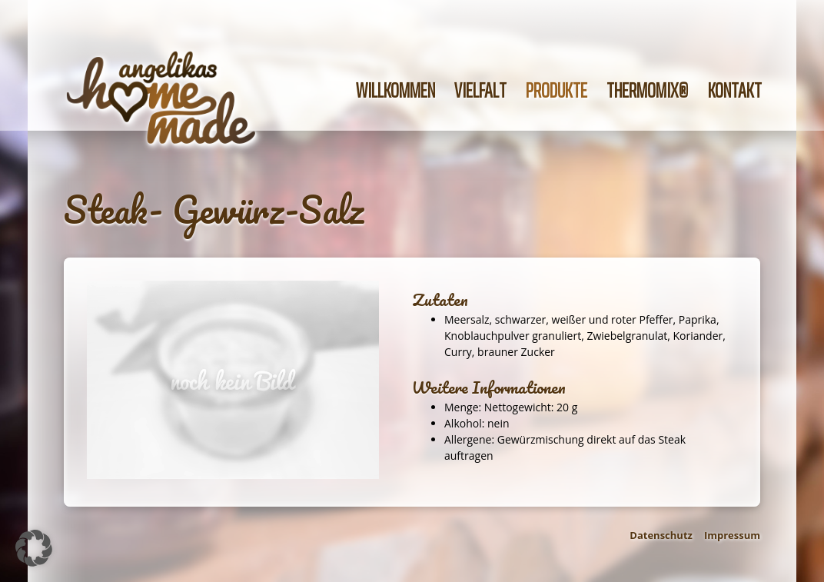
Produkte (556, 90)
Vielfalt (480, 90)
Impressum (732, 535)
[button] (34, 548)
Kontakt (735, 90)
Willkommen (395, 90)
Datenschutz (661, 535)
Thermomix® (647, 90)
